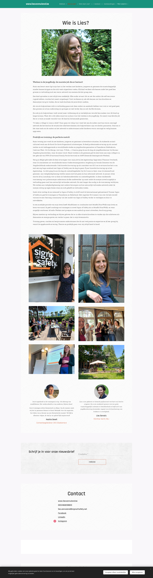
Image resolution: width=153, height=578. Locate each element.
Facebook (62, 513)
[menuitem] (59, 4)
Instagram (62, 521)
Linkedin (61, 517)
